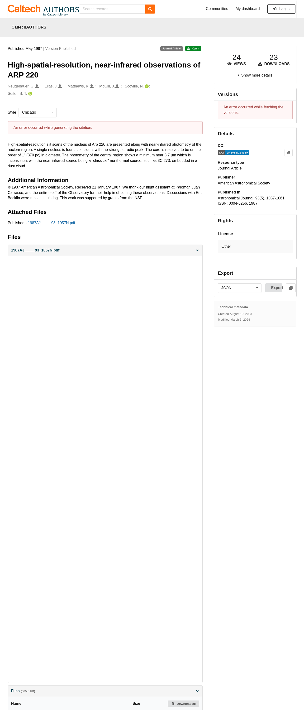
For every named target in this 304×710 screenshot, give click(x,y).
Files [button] (105, 691)
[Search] (150, 9)
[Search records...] (112, 9)
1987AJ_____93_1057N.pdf (51, 223)
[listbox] (38, 112)
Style (12, 112)
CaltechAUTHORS (29, 27)
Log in (281, 9)
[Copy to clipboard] (288, 152)
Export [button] (276, 288)
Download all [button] (183, 703)
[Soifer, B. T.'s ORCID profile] (29, 94)
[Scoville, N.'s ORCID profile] (146, 86)
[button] (105, 250)
